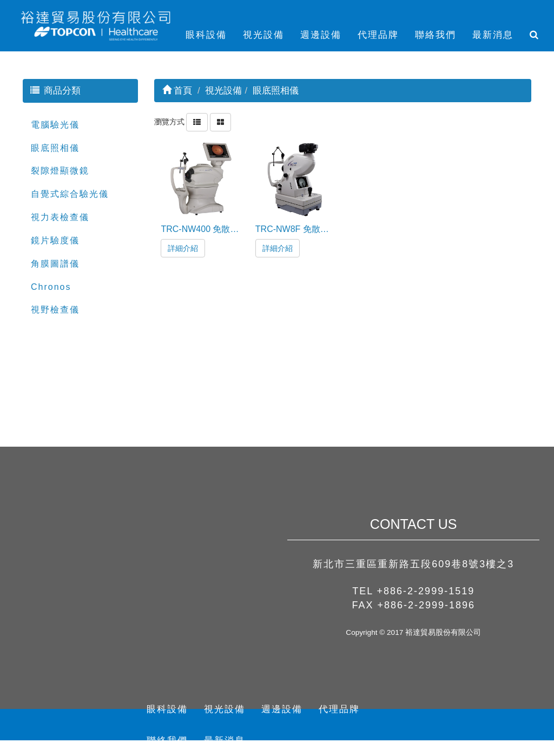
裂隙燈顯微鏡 (60, 170)
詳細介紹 (183, 248)
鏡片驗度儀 (55, 240)
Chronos (51, 286)
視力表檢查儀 (60, 217)
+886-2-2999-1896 (426, 605)
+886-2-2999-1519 (426, 591)
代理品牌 (378, 35)
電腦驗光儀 (55, 124)
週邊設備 (320, 35)
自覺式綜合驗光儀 (70, 193)
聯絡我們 (435, 35)
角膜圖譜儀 (55, 263)
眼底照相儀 (55, 147)
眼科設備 (206, 35)
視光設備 (263, 35)
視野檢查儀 (55, 309)
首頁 (177, 90)
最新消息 (492, 35)
